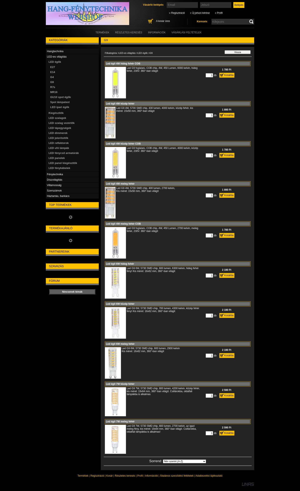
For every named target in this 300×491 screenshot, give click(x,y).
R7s (52, 87)
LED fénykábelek (59, 168)
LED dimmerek (58, 133)
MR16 (54, 92)
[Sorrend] (184, 461)
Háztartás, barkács (58, 196)
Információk (151, 475)
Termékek (83, 475)
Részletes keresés (125, 475)
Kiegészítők (56, 113)
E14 (52, 72)
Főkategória (111, 53)
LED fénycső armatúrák (64, 153)
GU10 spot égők (60, 97)
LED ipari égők (59, 107)
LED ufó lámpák (59, 148)
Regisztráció (97, 475)
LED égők (143, 53)
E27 (52, 67)
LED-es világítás (127, 53)
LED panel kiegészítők (63, 163)
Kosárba (229, 75)
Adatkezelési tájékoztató (208, 475)
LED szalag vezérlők (62, 123)
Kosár (109, 475)
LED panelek (57, 158)
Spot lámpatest (60, 102)
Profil (140, 475)
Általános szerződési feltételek (177, 475)
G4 (52, 77)
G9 (52, 82)
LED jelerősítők (58, 138)
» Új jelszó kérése (200, 12)
